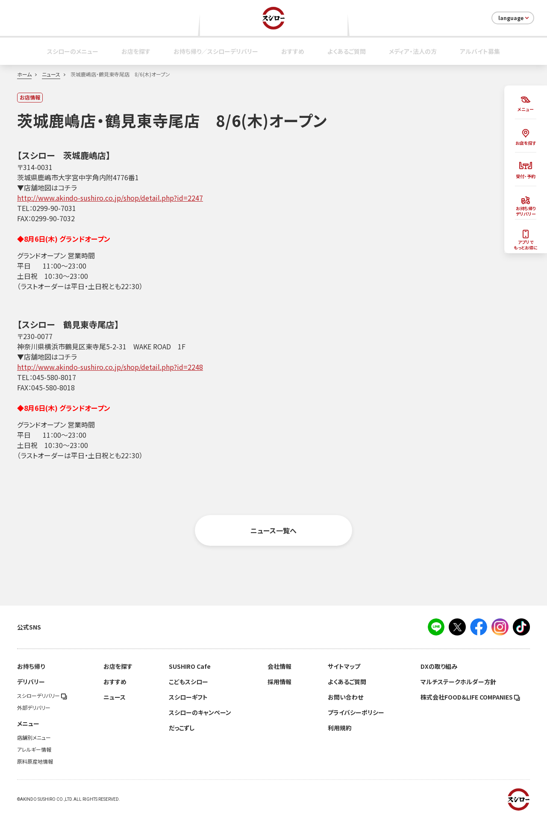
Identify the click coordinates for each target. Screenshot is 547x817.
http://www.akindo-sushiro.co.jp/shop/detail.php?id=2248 (110, 367)
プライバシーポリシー (356, 712)
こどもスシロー (188, 681)
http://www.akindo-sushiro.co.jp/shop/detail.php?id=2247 (110, 198)
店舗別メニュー (34, 737)
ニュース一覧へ (273, 530)
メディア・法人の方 (413, 51)
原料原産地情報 (35, 761)
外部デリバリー (33, 708)
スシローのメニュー (72, 51)
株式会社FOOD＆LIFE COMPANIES (470, 697)
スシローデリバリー (42, 696)
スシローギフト (188, 697)
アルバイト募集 (480, 51)
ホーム (24, 74)
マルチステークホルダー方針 (458, 681)
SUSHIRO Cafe (190, 666)
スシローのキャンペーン (200, 712)
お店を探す (135, 51)
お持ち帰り (31, 666)
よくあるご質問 (346, 51)
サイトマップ (344, 666)
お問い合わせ (345, 697)
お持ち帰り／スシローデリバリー (216, 51)
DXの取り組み (439, 666)
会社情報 (279, 666)
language (514, 18)
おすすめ (292, 51)
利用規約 (340, 727)
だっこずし (181, 727)
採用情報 (279, 681)
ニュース (51, 74)
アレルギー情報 (34, 749)
